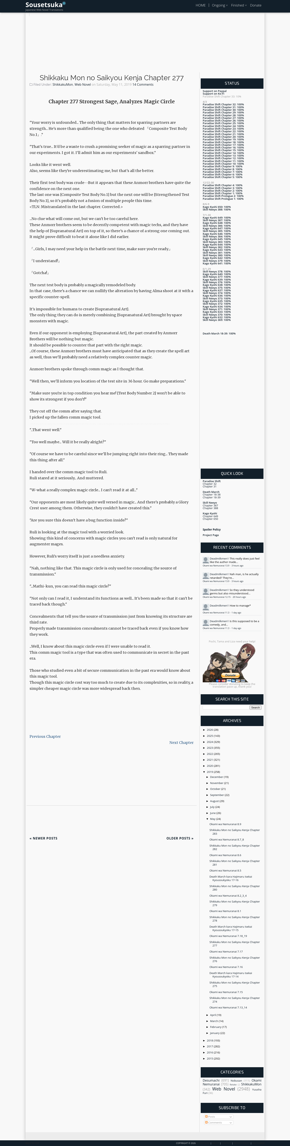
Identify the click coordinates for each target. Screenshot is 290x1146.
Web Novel (83, 84)
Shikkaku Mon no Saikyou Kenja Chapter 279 (234, 903)
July (212, 807)
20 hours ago (239, 597)
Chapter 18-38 (212, 494)
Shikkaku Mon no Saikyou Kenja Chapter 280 (234, 887)
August (215, 801)
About (215, 1143)
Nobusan (236, 1080)
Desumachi (211, 1080)
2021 (210, 760)
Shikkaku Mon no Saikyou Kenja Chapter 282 (234, 847)
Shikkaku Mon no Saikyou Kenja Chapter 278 (234, 918)
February (216, 1027)
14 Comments (143, 84)
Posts (210, 1116)
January (215, 1033)
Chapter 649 (210, 516)
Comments (213, 1122)
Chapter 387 (210, 505)
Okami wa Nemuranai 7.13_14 (228, 1007)
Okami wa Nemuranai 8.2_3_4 (228, 895)
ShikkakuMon (63, 84)
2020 (210, 766)
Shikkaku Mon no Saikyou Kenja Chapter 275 (234, 984)
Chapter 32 (209, 484)
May (213, 819)
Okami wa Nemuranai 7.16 (226, 967)
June (213, 813)
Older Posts (180, 838)
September (217, 795)
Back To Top (32, 1143)
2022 (210, 754)
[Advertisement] (145, 44)
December (217, 777)
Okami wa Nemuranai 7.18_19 (228, 936)
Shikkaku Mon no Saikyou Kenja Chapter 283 (234, 831)
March (214, 1021)
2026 (210, 730)
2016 (210, 1052)
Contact (226, 1143)
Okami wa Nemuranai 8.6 (225, 855)
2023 (210, 748)
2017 (210, 1046)
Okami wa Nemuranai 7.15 (226, 992)
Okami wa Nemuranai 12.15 (217, 597)
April (213, 1015)
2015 (210, 1058)
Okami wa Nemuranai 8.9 (225, 824)
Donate (255, 5)
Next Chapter (182, 742)
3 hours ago (237, 565)
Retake (233, 1084)
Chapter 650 (210, 519)
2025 (210, 736)
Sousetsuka (44, 4)
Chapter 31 (209, 486)
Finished (237, 5)
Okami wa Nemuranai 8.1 (225, 911)
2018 (210, 1040)
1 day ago (236, 612)
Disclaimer (258, 1143)
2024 (210, 742)
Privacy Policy (242, 1143)
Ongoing (218, 5)
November (217, 783)
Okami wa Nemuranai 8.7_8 (226, 839)
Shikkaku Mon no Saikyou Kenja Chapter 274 (234, 999)
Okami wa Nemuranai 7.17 (226, 951)
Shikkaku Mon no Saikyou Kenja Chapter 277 (112, 78)
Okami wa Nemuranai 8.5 (225, 870)
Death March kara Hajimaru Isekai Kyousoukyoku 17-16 (230, 878)
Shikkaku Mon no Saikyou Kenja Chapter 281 (234, 862)
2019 (210, 772)
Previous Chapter (45, 736)
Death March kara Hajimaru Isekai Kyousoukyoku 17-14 (230, 974)
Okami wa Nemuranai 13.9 (216, 565)
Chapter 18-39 (212, 497)
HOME (201, 5)
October (215, 789)
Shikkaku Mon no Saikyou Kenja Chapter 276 (234, 959)
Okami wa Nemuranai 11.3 (216, 612)
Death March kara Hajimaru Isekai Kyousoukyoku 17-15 (230, 928)
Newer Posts (44, 838)
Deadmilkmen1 (219, 558)
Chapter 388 (210, 508)
